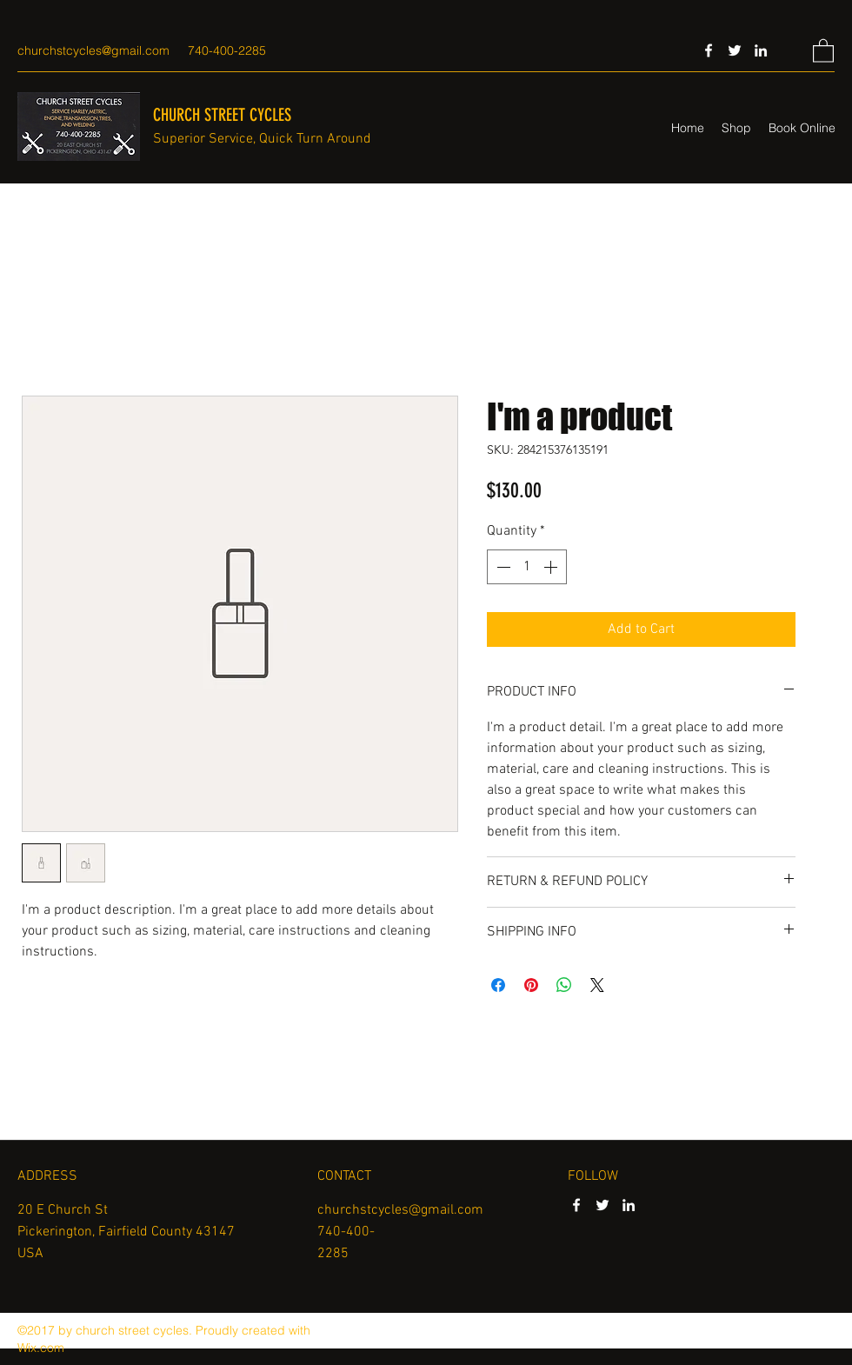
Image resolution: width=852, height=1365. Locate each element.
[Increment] (552, 566)
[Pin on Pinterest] (531, 985)
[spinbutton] (527, 566)
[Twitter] (734, 50)
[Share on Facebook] (498, 985)
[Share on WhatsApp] (564, 985)
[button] (823, 50)
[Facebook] (708, 50)
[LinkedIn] (760, 50)
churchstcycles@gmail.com (93, 50)
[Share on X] (597, 985)
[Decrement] (501, 566)
